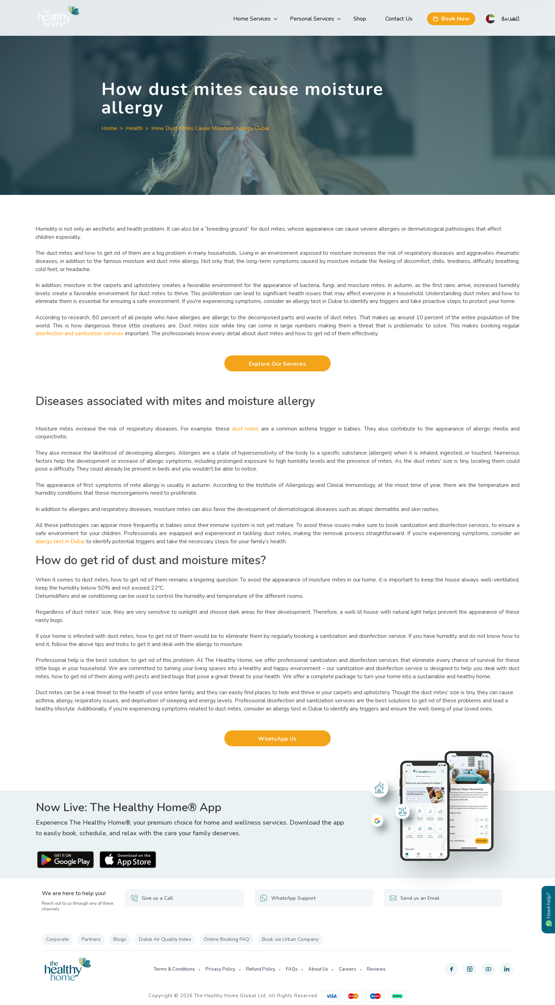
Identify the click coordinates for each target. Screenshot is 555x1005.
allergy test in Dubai (60, 541)
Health (134, 128)
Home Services (252, 19)
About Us (318, 969)
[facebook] (451, 969)
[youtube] (488, 969)
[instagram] (469, 969)
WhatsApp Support (287, 898)
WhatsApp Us (277, 739)
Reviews (376, 969)
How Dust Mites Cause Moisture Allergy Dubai (210, 128)
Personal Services (312, 19)
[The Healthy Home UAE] (58, 18)
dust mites (245, 429)
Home (109, 128)
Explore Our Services (277, 364)
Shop (359, 19)
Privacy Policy (220, 969)
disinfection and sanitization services (79, 333)
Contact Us (399, 19)
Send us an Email (414, 898)
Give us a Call (151, 898)
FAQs (292, 969)
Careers (347, 969)
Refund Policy (260, 969)
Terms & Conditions (174, 969)
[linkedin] (506, 969)
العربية (510, 18)
